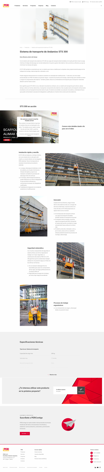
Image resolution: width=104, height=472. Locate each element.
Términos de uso (22, 467)
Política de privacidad (13, 467)
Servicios (25, 5)
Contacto (53, 5)
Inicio (21, 47)
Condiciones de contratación (32, 467)
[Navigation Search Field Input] (94, 6)
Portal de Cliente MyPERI (40, 458)
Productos (27, 47)
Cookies (45, 467)
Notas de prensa (38, 452)
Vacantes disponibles (39, 454)
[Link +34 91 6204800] (95, 453)
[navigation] (69, 390)
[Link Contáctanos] (95, 459)
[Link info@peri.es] (95, 456)
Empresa (40, 5)
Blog (47, 5)
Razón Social (5, 467)
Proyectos (33, 5)
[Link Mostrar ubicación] (95, 462)
